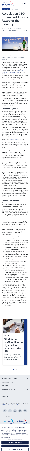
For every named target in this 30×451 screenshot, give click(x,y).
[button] (25, 4)
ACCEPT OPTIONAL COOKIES (15, 442)
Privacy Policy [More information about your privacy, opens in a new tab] (7, 437)
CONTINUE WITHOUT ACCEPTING (15, 439)
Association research (16, 139)
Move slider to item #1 (13, 369)
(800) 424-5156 (14, 404)
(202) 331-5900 (6, 404)
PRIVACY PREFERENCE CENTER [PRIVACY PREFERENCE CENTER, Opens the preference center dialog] (15, 449)
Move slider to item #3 (16, 369)
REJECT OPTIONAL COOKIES (15, 446)
